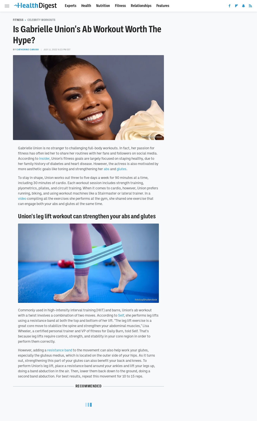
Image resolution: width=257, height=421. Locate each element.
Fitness (120, 5)
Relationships (141, 5)
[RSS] (250, 6)
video (22, 198)
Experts (70, 5)
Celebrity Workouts (41, 19)
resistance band (59, 350)
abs (106, 169)
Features (162, 5)
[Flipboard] (236, 6)
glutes (121, 169)
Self (121, 315)
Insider (44, 158)
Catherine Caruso (27, 49)
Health (86, 5)
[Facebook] (229, 6)
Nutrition (103, 5)
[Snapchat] (243, 6)
